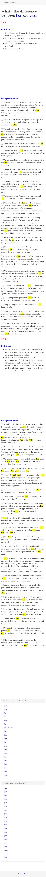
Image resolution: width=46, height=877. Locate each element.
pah (5, 817)
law (5, 771)
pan (5, 802)
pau (5, 810)
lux (5, 757)
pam (6, 850)
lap (5, 731)
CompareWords (9, 2)
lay (5, 764)
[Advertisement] (23, 73)
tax (5, 857)
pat (5, 843)
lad (5, 760)
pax (32, 15)
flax (5, 746)
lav (5, 716)
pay (5, 846)
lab (5, 738)
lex (5, 753)
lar (5, 713)
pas (5, 832)
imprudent (8, 727)
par (5, 835)
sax (5, 720)
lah (5, 749)
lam (5, 767)
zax (5, 709)
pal (5, 791)
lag (5, 735)
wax (6, 775)
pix (5, 813)
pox (5, 799)
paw (6, 839)
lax (18, 15)
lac (5, 742)
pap (5, 806)
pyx (5, 821)
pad (5, 788)
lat (5, 724)
